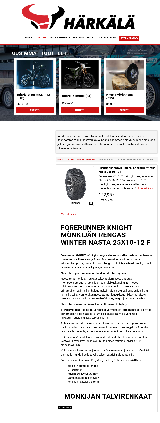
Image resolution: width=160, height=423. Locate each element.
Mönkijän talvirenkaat (86, 159)
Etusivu (29, 37)
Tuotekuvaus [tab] (69, 214)
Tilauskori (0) (129, 38)
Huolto (91, 37)
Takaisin (65, 407)
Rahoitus (79, 37)
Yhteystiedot (107, 37)
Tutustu (35, 110)
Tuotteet (42, 37)
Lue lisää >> (145, 188)
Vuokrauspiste (60, 37)
